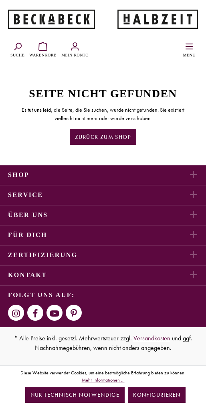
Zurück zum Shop (103, 137)
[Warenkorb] (43, 48)
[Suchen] (17, 48)
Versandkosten (151, 338)
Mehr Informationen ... (103, 380)
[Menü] (189, 48)
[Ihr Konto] (75, 48)
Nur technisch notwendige (75, 394)
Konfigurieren (156, 394)
